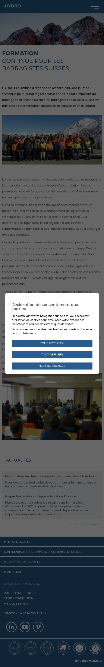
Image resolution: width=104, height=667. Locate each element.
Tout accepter (52, 343)
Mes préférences (51, 366)
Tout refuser (52, 354)
